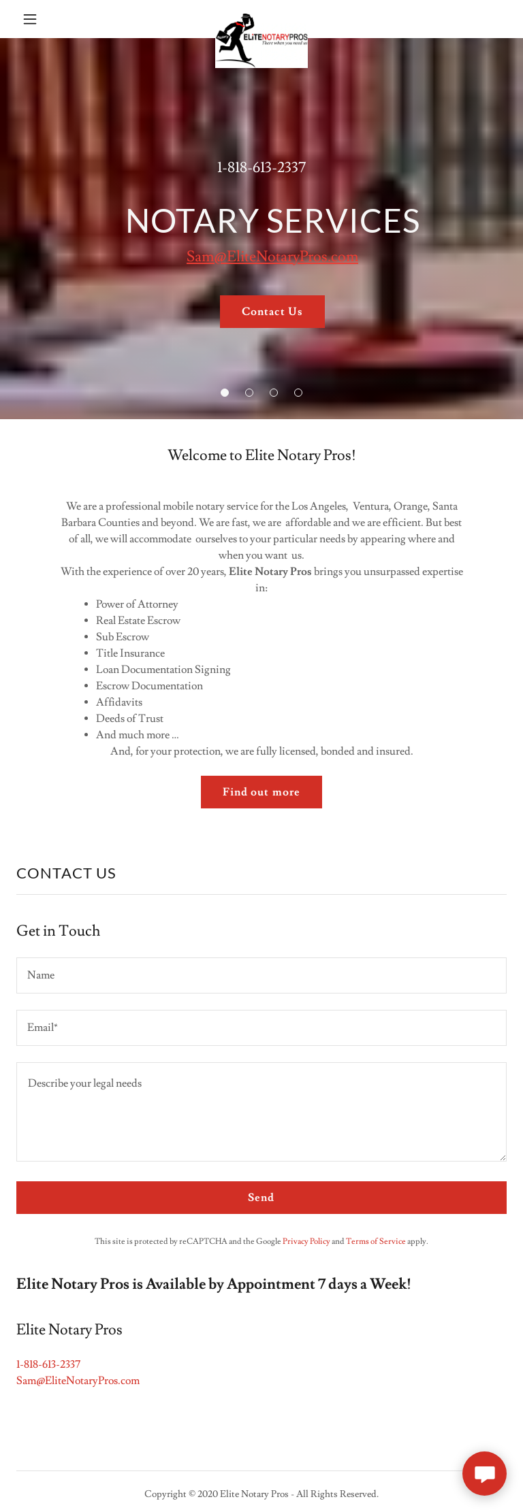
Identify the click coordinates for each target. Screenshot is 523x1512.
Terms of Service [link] (376, 1241)
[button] (39, 19)
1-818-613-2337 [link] (261, 168)
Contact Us (272, 311)
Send (261, 1197)
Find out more (261, 792)
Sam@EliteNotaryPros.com (272, 257)
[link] (261, 19)
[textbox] (261, 975)
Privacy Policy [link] (306, 1241)
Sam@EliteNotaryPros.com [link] (78, 1380)
